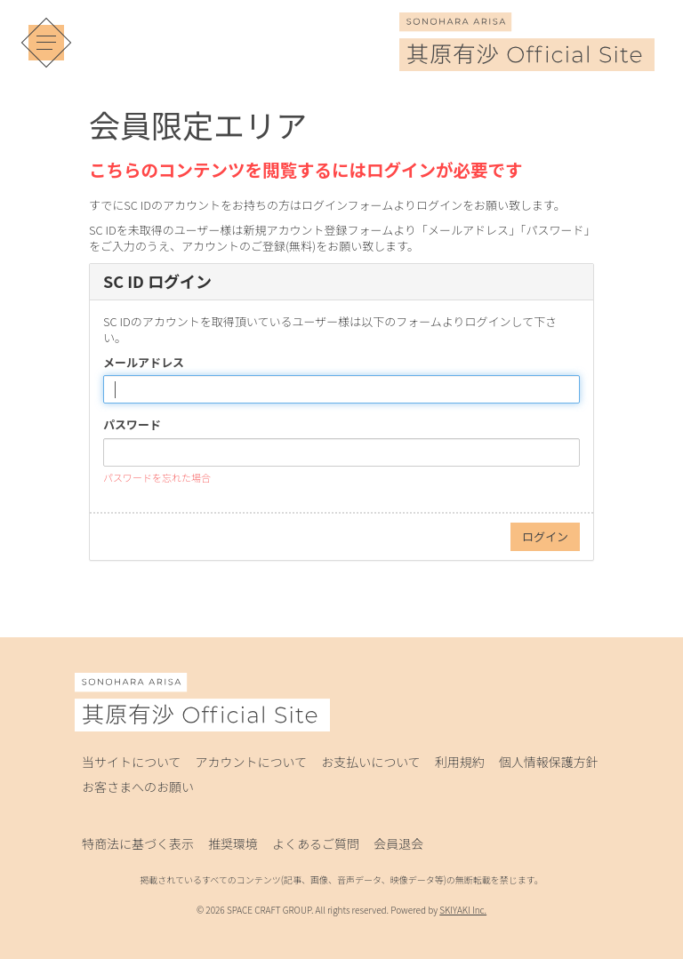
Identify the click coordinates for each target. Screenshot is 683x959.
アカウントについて (252, 762)
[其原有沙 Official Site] (527, 58)
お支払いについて (371, 762)
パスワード (132, 425)
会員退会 (398, 843)
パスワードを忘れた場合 (157, 477)
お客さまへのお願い (138, 786)
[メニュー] (46, 42)
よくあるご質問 (315, 843)
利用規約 (460, 762)
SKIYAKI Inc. (462, 909)
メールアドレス (143, 363)
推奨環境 (233, 843)
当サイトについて (131, 762)
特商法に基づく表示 (138, 843)
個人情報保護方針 (549, 762)
